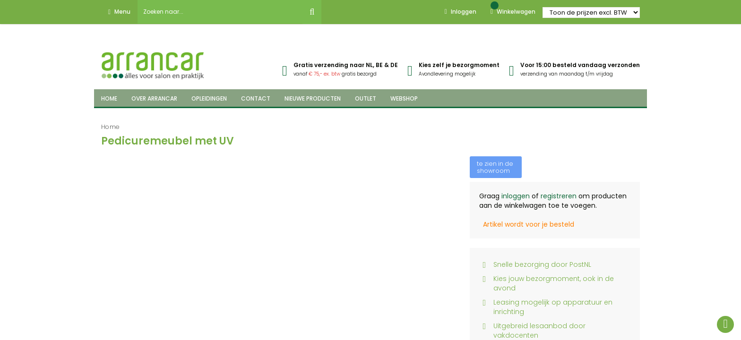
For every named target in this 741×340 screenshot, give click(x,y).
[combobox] (220, 12)
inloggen (515, 196)
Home (110, 126)
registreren (559, 196)
